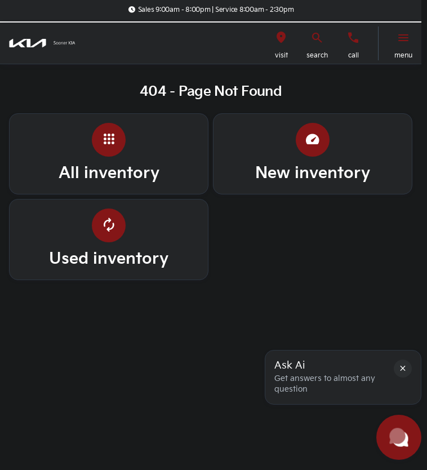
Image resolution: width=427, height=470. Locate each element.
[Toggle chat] (398, 437)
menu (403, 55)
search (317, 55)
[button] (281, 43)
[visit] (281, 37)
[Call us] (353, 37)
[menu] (403, 38)
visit (281, 55)
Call (353, 55)
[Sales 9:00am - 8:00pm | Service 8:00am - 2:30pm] (211, 9)
